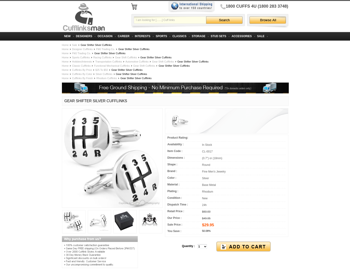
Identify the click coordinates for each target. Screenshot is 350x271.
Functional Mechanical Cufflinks (112, 65)
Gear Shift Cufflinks (126, 57)
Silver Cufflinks (104, 74)
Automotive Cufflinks (137, 61)
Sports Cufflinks (81, 57)
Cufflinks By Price (82, 69)
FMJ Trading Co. (105, 49)
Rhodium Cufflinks (106, 78)
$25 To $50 (101, 69)
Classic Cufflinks (81, 65)
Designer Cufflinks (82, 49)
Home (65, 45)
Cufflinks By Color (82, 74)
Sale (74, 45)
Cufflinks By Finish (82, 78)
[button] (226, 246)
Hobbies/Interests (82, 61)
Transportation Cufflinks (108, 61)
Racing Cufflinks (102, 57)
